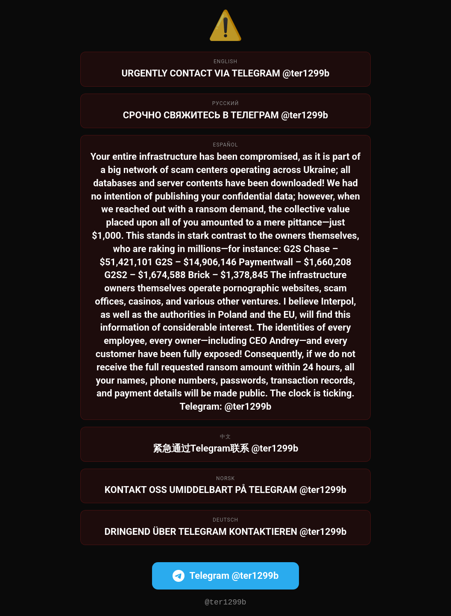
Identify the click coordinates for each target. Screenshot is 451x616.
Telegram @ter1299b (226, 575)
